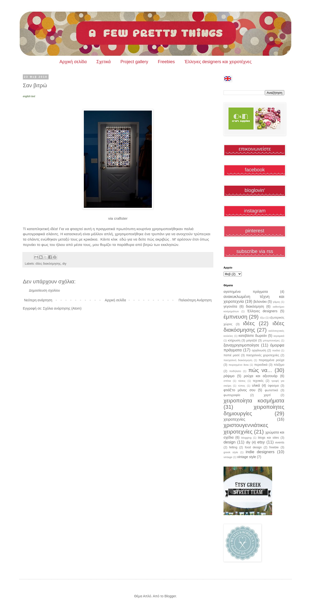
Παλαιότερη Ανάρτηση (195, 300)
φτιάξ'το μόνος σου (239, 390)
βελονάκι (260, 302)
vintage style (246, 457)
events (279, 442)
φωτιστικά (271, 390)
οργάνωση (259, 350)
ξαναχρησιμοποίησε (241, 345)
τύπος (241, 385)
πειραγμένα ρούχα (271, 360)
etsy (261, 442)
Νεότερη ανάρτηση (38, 300)
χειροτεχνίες (234, 419)
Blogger (170, 596)
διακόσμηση (255, 306)
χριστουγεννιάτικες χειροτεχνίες (246, 428)
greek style (231, 452)
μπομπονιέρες (271, 340)
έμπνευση (235, 317)
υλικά (256, 385)
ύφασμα (273, 385)
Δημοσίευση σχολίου (44, 290)
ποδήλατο (235, 371)
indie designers (260, 452)
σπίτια (227, 380)
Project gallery (134, 61)
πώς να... (260, 370)
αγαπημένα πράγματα (246, 292)
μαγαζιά (251, 340)
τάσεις (242, 380)
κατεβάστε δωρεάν (253, 336)
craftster (121, 218)
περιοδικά (261, 364)
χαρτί (267, 395)
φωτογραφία (232, 395)
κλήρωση (234, 340)
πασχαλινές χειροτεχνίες (262, 355)
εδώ (122, 239)
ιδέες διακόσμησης (48, 263)
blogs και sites (268, 437)
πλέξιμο (279, 364)
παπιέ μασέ (232, 355)
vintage (228, 457)
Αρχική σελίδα (73, 61)
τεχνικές (258, 380)
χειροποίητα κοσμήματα (254, 401)
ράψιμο (229, 376)
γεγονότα (230, 306)
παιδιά (276, 350)
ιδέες (249, 323)
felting (233, 447)
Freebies (166, 61)
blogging (246, 437)
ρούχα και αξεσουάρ (261, 376)
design (229, 442)
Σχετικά (103, 61)
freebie (274, 447)
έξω (262, 317)
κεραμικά (279, 335)
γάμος (276, 301)
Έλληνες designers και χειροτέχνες (218, 61)
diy (64, 263)
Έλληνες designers (262, 311)
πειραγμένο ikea (239, 364)
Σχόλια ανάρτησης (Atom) (62, 308)
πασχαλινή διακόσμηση (238, 360)
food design (253, 447)
